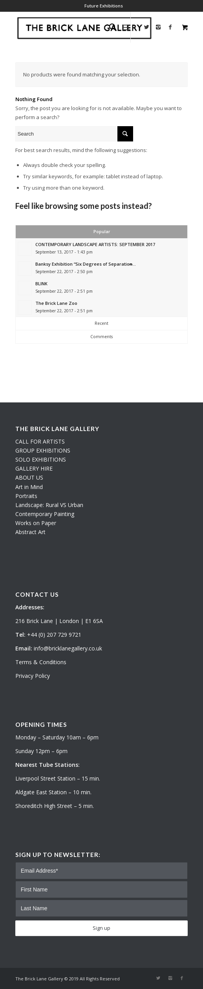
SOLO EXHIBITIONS (40, 459)
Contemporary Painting (44, 514)
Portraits (26, 496)
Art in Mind (29, 487)
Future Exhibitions (103, 6)
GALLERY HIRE (34, 468)
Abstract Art (30, 532)
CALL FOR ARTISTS (40, 441)
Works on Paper (35, 523)
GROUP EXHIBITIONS (42, 450)
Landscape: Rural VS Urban (49, 505)
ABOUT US (29, 477)
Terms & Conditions (40, 662)
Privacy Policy (32, 675)
